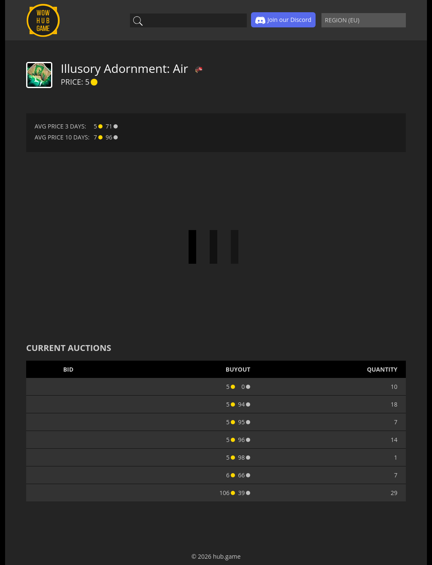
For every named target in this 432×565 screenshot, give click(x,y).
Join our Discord (283, 20)
